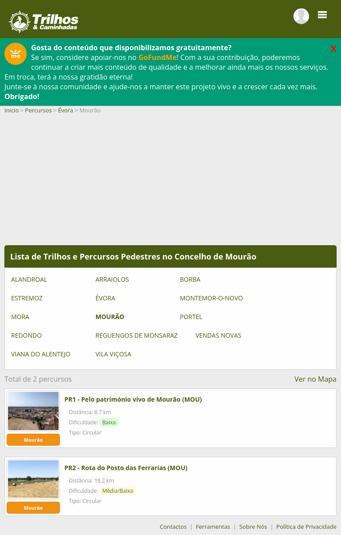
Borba (190, 279)
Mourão (109, 316)
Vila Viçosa (113, 354)
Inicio (11, 110)
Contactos (173, 527)
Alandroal (29, 279)
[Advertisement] (170, 183)
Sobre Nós (253, 527)
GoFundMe (158, 57)
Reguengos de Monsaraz (136, 335)
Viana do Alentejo (40, 354)
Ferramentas (213, 527)
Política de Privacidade (306, 527)
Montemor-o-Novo (211, 298)
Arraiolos (112, 279)
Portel (191, 316)
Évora (65, 110)
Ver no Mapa (315, 379)
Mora (20, 316)
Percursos (38, 110)
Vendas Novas (218, 335)
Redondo (26, 335)
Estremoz (27, 298)
